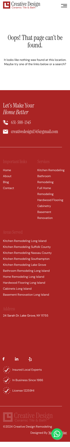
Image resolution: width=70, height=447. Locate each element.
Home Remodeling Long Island (23, 281)
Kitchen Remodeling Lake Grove (24, 269)
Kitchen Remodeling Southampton (26, 263)
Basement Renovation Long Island (26, 299)
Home (7, 175)
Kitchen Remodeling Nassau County (27, 257)
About (7, 181)
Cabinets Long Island (17, 293)
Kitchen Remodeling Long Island (24, 245)
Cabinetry (44, 211)
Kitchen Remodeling (51, 175)
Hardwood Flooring (50, 205)
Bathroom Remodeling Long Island (26, 275)
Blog (6, 187)
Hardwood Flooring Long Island (24, 287)
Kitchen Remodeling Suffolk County (27, 251)
